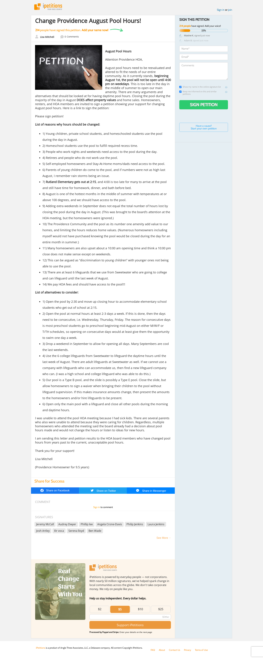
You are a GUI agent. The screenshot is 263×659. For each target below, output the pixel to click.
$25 (160, 609)
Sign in (220, 9)
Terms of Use (201, 649)
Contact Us (174, 649)
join (230, 9)
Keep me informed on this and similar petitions (198, 92)
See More (162, 537)
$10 (140, 609)
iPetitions (48, 6)
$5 (120, 609)
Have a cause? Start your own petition (204, 127)
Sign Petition (204, 104)
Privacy (187, 649)
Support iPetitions (130, 625)
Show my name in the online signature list (200, 87)
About (162, 649)
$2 (99, 609)
